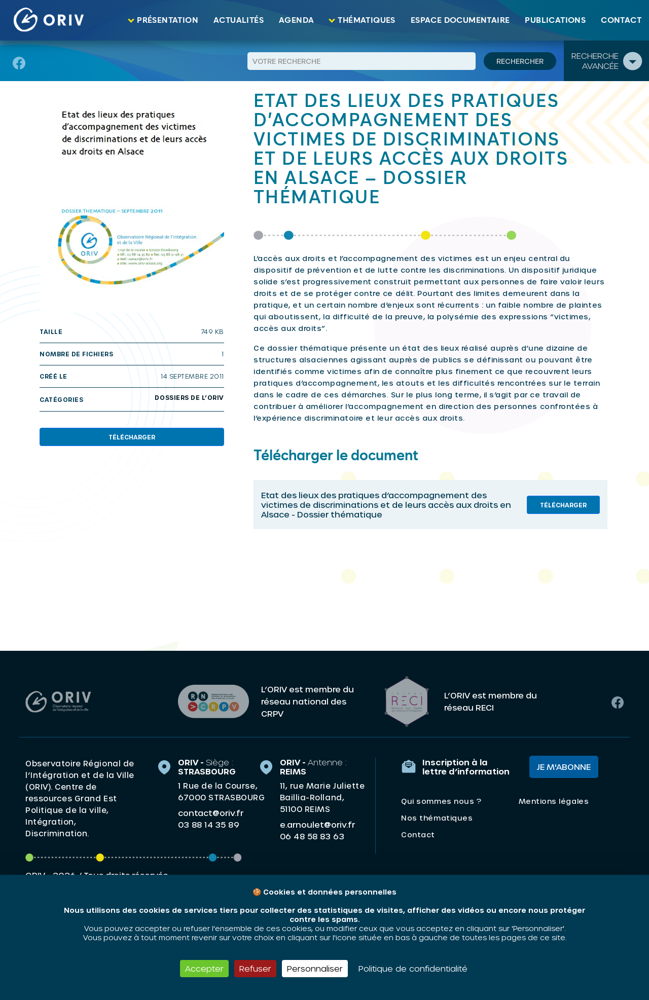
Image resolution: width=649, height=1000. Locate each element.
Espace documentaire (460, 20)
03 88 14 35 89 (208, 824)
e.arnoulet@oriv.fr (317, 824)
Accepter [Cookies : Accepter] (204, 968)
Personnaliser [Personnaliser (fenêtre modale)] (315, 968)
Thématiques (366, 20)
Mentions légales (554, 801)
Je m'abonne (564, 766)
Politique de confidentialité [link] (412, 968)
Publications (555, 20)
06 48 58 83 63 (312, 836)
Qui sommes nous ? (441, 801)
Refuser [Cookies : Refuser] (255, 968)
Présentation (167, 20)
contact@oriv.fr (210, 813)
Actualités (238, 20)
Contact (621, 20)
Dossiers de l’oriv (189, 397)
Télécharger (132, 436)
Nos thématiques (437, 817)
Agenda (296, 20)
